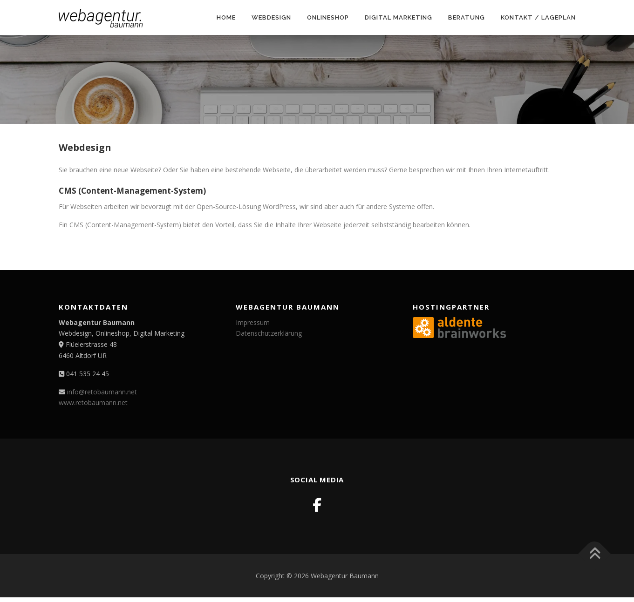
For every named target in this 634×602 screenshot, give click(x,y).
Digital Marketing (398, 17)
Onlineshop (328, 17)
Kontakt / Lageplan (538, 17)
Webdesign (271, 17)
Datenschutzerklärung (269, 333)
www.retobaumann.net (93, 402)
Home (226, 17)
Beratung (466, 17)
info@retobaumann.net (102, 391)
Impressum (253, 322)
